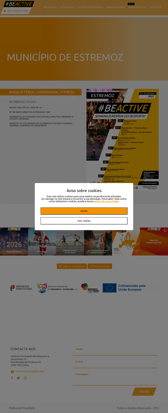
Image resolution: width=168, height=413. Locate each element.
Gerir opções (84, 221)
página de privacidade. (106, 201)
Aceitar (84, 211)
